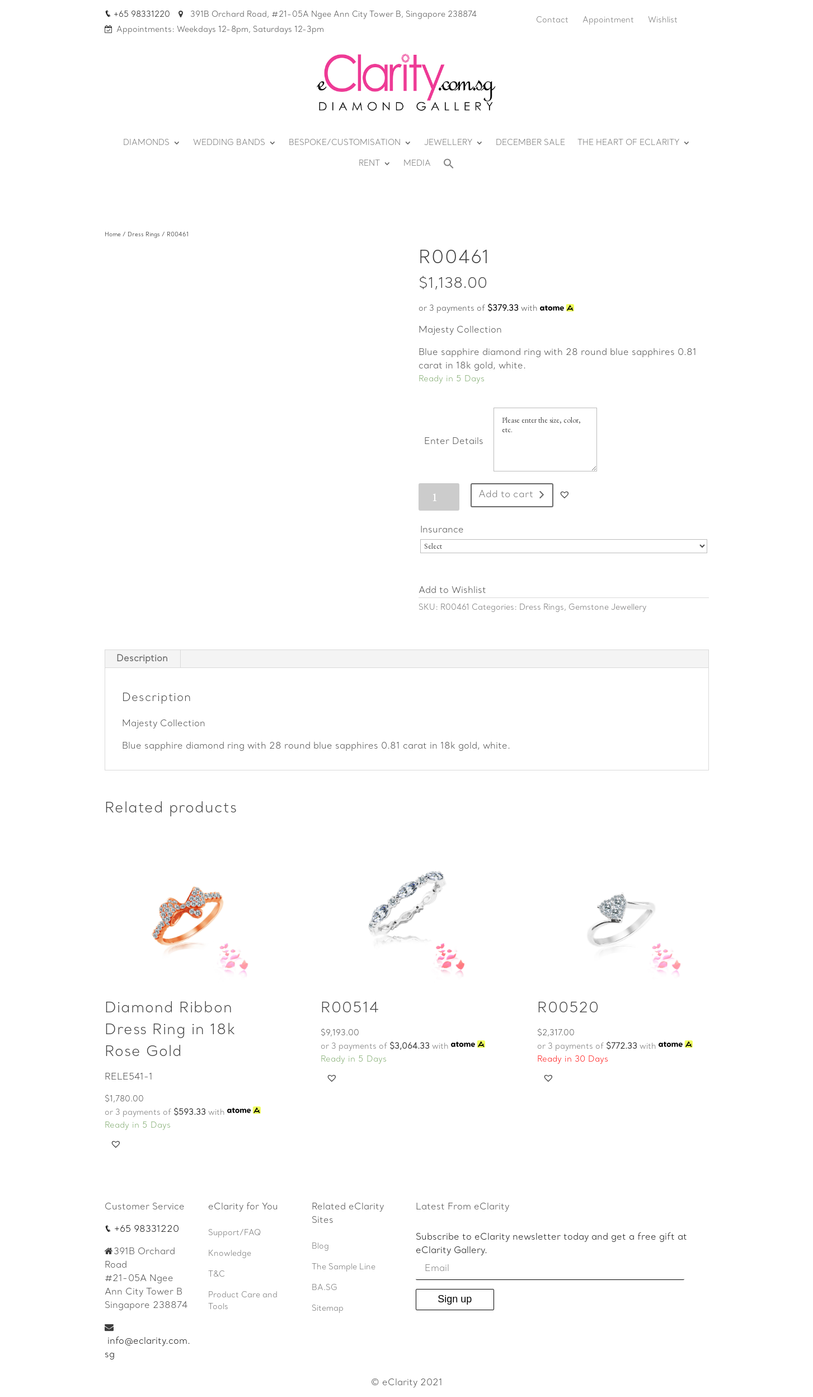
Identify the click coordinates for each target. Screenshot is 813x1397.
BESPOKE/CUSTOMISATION (345, 143)
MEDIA (417, 164)
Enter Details (453, 442)
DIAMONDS (146, 143)
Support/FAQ (234, 1233)
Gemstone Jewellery (607, 608)
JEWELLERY (448, 143)
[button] (564, 494)
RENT (369, 164)
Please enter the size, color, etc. (545, 439)
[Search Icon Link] (448, 167)
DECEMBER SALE (530, 143)
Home (113, 235)
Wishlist (663, 20)
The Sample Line (343, 1267)
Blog (320, 1246)
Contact (552, 20)
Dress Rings (144, 235)
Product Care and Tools (243, 1301)
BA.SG (324, 1288)
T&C (216, 1274)
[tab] (142, 659)
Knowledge (229, 1254)
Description (142, 659)
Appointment (608, 20)
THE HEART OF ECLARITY (628, 143)
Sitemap (328, 1309)
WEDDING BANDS (229, 143)
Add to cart (505, 495)
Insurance (443, 530)
